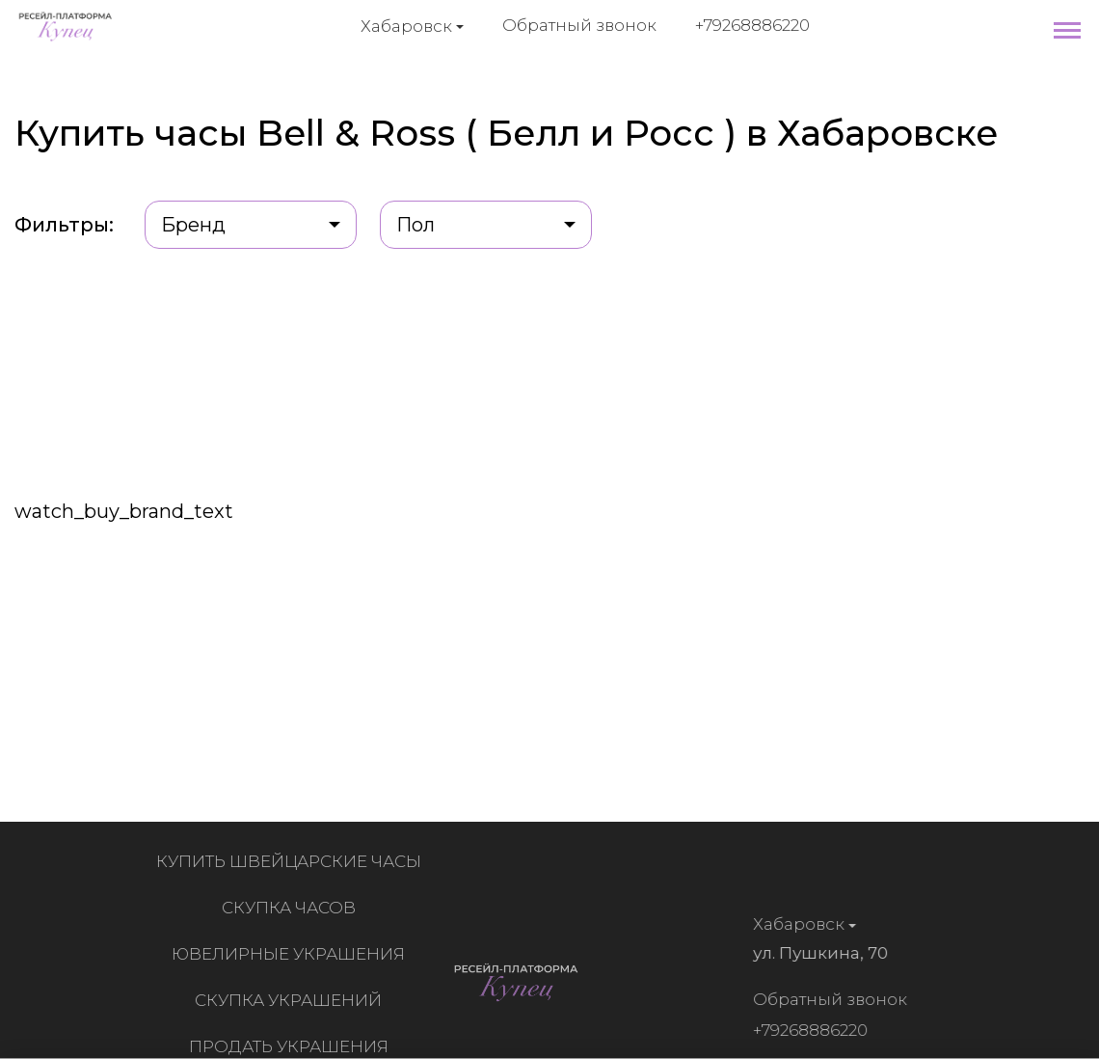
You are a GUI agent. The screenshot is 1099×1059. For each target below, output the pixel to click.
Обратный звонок (579, 25)
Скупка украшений (291, 1000)
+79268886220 (752, 25)
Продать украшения (291, 1046)
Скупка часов (292, 907)
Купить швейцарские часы (291, 861)
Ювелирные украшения (291, 954)
